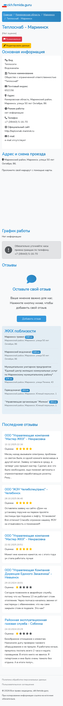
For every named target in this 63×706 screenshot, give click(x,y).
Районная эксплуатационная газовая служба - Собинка (26, 622)
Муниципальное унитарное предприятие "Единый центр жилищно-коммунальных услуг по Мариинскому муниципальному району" (31, 370)
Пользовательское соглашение (18, 684)
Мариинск (49, 14)
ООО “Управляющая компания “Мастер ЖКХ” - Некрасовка (27, 437)
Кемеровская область (28, 14)
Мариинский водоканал (18, 352)
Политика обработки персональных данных (24, 679)
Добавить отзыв (31, 318)
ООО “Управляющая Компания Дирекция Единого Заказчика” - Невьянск (28, 573)
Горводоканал (12, 390)
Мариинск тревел (14, 336)
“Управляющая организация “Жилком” (27, 401)
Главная (7, 14)
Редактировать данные (17, 45)
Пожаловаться (12, 39)
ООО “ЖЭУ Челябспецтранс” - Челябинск (26, 491)
